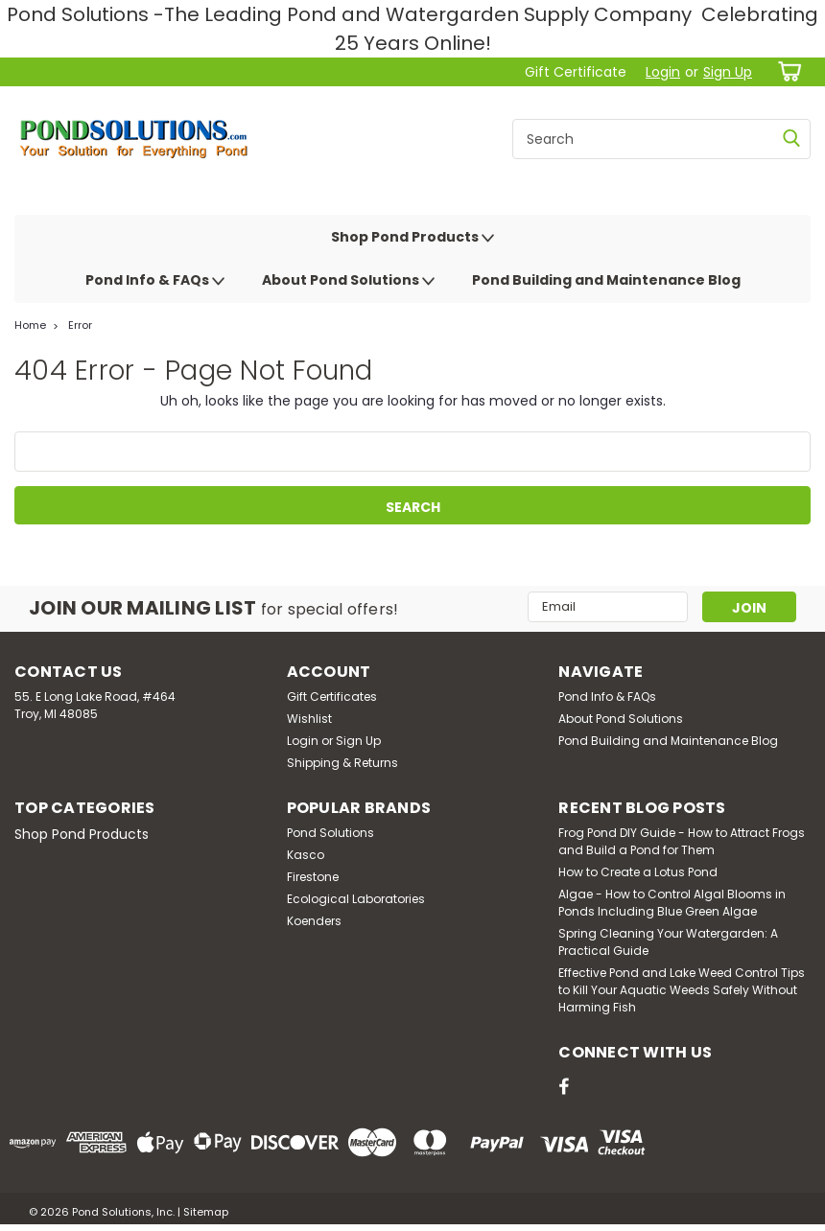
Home (30, 325)
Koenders (314, 921)
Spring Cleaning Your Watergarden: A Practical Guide (668, 942)
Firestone (313, 877)
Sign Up (727, 71)
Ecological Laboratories (356, 899)
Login (663, 71)
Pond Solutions (330, 833)
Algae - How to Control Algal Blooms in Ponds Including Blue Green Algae (672, 902)
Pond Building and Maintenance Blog (606, 280)
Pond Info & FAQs (154, 280)
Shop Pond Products (412, 237)
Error (80, 325)
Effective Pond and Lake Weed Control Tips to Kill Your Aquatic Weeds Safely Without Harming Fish (681, 989)
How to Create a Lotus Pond (638, 872)
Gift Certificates (332, 696)
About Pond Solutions (348, 280)
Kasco (305, 855)
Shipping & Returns (342, 763)
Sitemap (205, 1211)
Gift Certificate (575, 71)
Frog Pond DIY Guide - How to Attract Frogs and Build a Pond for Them (681, 841)
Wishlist (309, 718)
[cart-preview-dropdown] (786, 71)
